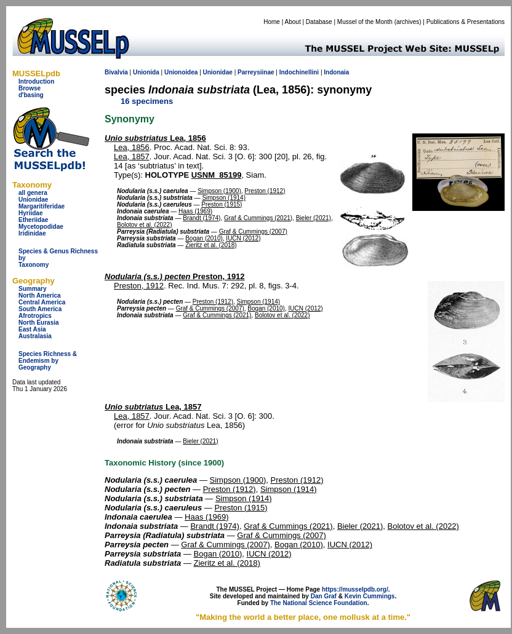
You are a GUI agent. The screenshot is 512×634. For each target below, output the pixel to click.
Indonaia (336, 72)
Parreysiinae (256, 72)
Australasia (35, 336)
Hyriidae (30, 213)
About (293, 21)
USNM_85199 (216, 175)
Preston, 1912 (175, 276)
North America (39, 295)
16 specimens (147, 101)
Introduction (36, 81)
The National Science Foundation (318, 603)
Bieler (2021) (313, 218)
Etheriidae (33, 219)
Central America (41, 302)
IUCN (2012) (243, 238)
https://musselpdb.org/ (355, 589)
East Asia (32, 329)
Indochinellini (299, 72)
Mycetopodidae (40, 226)
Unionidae (33, 199)
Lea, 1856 (155, 138)
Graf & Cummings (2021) (258, 218)
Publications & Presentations (465, 21)
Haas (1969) (195, 211)
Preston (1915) (221, 204)
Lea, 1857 (132, 156)
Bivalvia (116, 72)
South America (40, 309)
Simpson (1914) (224, 197)
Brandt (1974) (201, 218)
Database (319, 21)
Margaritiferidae (41, 206)
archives (407, 21)
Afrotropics (35, 315)
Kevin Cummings (370, 596)
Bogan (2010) (204, 238)
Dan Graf (324, 596)
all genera (32, 192)
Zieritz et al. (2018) (210, 245)
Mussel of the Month (365, 21)
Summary (32, 288)
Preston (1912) (264, 191)
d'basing (31, 95)
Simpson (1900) (219, 191)
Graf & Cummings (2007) (253, 231)
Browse (29, 88)
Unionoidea (181, 72)
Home (271, 21)
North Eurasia (38, 322)
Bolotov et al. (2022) (144, 224)
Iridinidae (32, 233)
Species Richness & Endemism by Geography (47, 361)
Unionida (146, 72)
